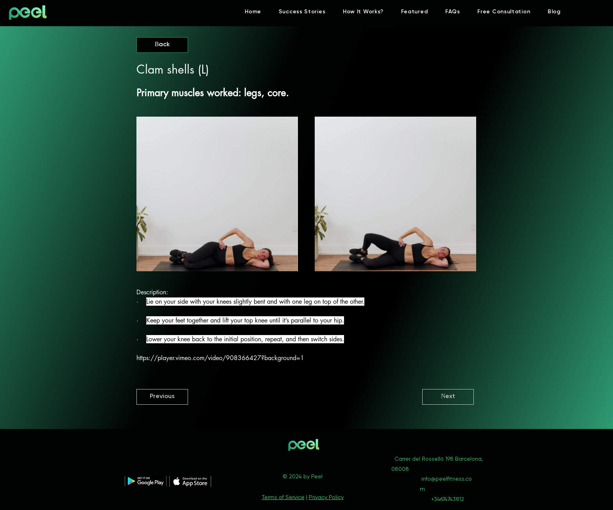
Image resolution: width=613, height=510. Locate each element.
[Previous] (162, 397)
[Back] (162, 45)
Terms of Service (283, 497)
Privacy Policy (326, 497)
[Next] (448, 397)
